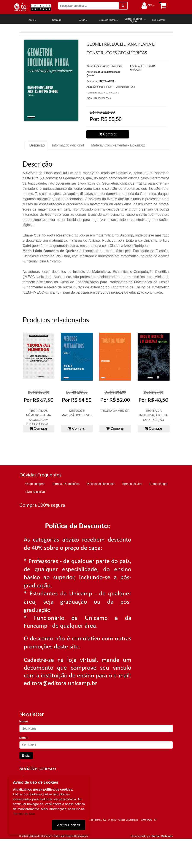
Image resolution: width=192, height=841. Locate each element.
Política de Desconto (100, 484)
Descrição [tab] (37, 145)
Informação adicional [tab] (68, 145)
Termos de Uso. (24, 813)
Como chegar (158, 484)
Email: (24, 738)
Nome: (24, 721)
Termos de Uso (132, 484)
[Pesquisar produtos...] (88, 6)
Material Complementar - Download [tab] (118, 145)
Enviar (26, 755)
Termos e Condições (66, 484)
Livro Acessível (35, 492)
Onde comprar (35, 484)
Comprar (108, 134)
